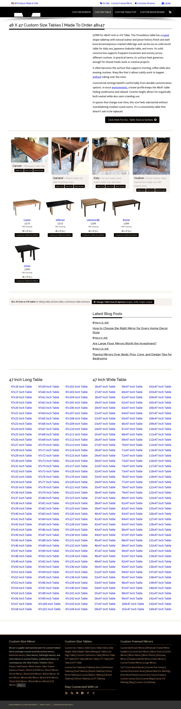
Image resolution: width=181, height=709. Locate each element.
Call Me (166, 3)
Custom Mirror (81, 12)
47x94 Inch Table (48, 572)
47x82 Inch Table (48, 508)
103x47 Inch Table (160, 392)
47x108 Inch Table (76, 418)
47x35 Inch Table (21, 487)
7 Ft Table (104, 658)
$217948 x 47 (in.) (27, 227)
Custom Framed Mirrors (131, 662)
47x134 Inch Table (76, 556)
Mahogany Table (98, 651)
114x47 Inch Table (160, 450)
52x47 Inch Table (105, 577)
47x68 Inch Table (48, 434)
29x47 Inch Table (105, 455)
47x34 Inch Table (21, 482)
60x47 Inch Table (132, 392)
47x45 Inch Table (21, 540)
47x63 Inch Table (48, 408)
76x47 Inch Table (132, 476)
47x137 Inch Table (76, 572)
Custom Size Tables (74, 647)
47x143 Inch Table (76, 604)
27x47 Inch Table (105, 445)
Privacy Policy (45, 705)
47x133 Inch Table (76, 551)
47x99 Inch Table (48, 598)
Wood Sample (38, 170)
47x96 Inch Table (48, 582)
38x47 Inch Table (105, 503)
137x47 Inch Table (160, 572)
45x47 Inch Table (105, 540)
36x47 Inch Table (105, 492)
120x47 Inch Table (160, 482)
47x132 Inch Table (76, 545)
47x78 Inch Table (48, 487)
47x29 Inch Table (21, 455)
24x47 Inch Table (105, 429)
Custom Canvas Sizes (130, 678)
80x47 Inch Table (132, 498)
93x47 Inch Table (132, 566)
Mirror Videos (135, 655)
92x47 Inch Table (132, 561)
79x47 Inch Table (132, 492)
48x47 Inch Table (105, 556)
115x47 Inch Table (160, 455)
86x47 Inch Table (132, 529)
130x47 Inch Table (160, 535)
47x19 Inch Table (21, 402)
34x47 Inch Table (105, 482)
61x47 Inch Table (132, 397)
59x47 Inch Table (132, 386)
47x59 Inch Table (48, 386)
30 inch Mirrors (51, 670)
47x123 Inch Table (76, 498)
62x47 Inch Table (132, 402)
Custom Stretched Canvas (132, 671)
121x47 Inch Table (160, 487)
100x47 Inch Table (133, 604)
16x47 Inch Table (105, 386)
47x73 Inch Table (48, 461)
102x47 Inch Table (160, 386)
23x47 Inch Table (105, 423)
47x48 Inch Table (21, 556)
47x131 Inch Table (76, 540)
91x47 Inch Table (132, 556)
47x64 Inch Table (48, 413)
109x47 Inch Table (160, 423)
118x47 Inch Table (160, 471)
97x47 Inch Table (132, 588)
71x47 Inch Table (132, 450)
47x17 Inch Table (21, 392)
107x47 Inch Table (160, 413)
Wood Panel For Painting (158, 671)
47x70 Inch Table (48, 445)
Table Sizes (90, 647)
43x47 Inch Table (105, 529)
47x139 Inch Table (76, 582)
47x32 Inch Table (21, 471)
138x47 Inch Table (160, 577)
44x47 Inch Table (105, 535)
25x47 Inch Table (105, 434)
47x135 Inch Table (76, 561)
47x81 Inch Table (48, 503)
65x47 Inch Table (132, 418)
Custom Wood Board (152, 12)
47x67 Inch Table (48, 429)
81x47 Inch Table (132, 503)
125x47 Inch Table (160, 508)
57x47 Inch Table (105, 604)
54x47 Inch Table (105, 588)
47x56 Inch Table (21, 598)
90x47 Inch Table (132, 551)
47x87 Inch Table (48, 535)
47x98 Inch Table (48, 593)
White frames (35, 666)
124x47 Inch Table (160, 503)
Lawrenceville (93, 219)
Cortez (27, 265)
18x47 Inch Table (105, 397)
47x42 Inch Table (21, 524)
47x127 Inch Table (76, 519)
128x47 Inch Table (160, 524)
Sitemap (151, 682)
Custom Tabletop (125, 12)
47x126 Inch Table (76, 513)
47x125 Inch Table (76, 508)
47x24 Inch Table (21, 429)
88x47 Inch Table (132, 540)
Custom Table (103, 12)
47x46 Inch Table (21, 545)
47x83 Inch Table (48, 513)
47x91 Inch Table (48, 556)
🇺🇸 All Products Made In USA (24, 3)
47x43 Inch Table (21, 529)
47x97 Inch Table (48, 588)
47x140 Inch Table (76, 588)
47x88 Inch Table (48, 540)
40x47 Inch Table (105, 513)
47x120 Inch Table (76, 482)
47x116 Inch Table (76, 461)
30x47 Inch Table (105, 461)
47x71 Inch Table (48, 450)
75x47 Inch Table (132, 471)
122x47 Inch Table (160, 492)
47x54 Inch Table (21, 588)
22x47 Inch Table (105, 418)
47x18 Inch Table (21, 397)
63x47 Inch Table (132, 408)
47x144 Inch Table (76, 609)
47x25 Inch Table (21, 434)
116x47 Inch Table (160, 461)
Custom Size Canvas (155, 667)
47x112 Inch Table (76, 439)
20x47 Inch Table (105, 408)
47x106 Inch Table (76, 408)
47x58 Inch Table (21, 609)
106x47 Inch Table (160, 408)
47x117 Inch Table (76, 466)
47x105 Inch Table (76, 402)
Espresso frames (17, 670)
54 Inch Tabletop (82, 678)
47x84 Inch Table (48, 519)
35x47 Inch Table (105, 487)
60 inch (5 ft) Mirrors (49, 677)
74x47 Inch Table (132, 466)
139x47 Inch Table (160, 582)
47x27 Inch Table (21, 445)
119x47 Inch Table (160, 476)
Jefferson (60, 219)
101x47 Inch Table (133, 609)
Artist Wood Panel (128, 674)
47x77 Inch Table (48, 482)
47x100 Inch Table (49, 604)
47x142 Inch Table (76, 598)
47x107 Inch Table (76, 413)
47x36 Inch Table (21, 492)
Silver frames (48, 666)
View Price (28, 170)
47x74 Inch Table (48, 466)
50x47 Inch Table (105, 566)
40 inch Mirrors (49, 673)
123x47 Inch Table (160, 498)
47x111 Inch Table (76, 434)
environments (119, 87)
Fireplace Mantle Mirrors (140, 658)
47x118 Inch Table (76, 471)
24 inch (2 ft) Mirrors (35, 670)
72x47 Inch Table (132, 455)
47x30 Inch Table (21, 461)
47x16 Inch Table (21, 386)
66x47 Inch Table (132, 423)
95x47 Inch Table (132, 577)
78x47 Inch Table (132, 487)
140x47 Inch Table (160, 588)
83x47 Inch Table (132, 513)
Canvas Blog (147, 678)
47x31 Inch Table (21, 466)
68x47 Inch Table (132, 434)
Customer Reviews (145, 3)
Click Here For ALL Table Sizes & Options (132, 119)
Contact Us (140, 682)
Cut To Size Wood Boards (132, 667)
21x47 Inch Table (105, 413)
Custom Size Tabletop (75, 667)
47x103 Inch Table (76, 392)
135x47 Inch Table (160, 561)
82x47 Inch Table (132, 508)
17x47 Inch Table (105, 392)
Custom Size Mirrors (140, 651)
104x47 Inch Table (160, 397)
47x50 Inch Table (21, 566)
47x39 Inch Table (21, 508)
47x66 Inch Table (48, 423)
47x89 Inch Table (48, 545)
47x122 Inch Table (76, 492)
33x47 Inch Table (105, 476)
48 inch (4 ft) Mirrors (30, 677)
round (165, 35)
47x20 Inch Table (21, 408)
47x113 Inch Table (76, 445)
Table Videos (103, 647)
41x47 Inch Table (105, 519)
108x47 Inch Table (160, 418)
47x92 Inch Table (48, 561)
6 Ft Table (80, 658)
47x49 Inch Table (21, 561)
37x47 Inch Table (105, 498)
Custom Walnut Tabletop (92, 674)
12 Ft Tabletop (98, 678)
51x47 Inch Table (105, 572)
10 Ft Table (76, 662)
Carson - (28, 165)
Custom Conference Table (89, 655)
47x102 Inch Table (76, 386)
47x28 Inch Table (21, 450)
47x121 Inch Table (76, 487)
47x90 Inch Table (48, 551)
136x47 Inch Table (160, 566)
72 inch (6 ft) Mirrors (18, 681)
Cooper (27, 219)
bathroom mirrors (17, 655)
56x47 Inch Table (105, 598)
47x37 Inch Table (21, 498)
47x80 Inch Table (48, 498)
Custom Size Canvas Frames (152, 674)
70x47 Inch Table (132, 445)
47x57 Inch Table (21, 604)
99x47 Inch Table (132, 598)
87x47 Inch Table (132, 535)
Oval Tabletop (81, 671)
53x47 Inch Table (105, 582)
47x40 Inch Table (21, 513)
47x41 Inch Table (21, 519)
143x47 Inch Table (160, 604)
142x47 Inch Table (160, 598)
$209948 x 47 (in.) (126, 227)
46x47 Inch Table (105, 545)
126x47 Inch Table (160, 513)
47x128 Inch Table (76, 524)
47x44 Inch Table (21, 535)
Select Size (19, 170)
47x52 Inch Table (21, 577)
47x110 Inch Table (76, 429)
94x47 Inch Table (132, 572)
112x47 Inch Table (160, 439)
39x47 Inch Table (105, 508)
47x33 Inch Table (21, 476)
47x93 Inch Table (48, 566)
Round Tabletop (96, 671)
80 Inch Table (92, 658)
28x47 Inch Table (105, 450)
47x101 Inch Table (49, 609)
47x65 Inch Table (48, 418)
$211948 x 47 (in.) (60, 227)
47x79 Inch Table (48, 492)
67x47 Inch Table (132, 429)
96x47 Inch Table (132, 582)
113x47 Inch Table (160, 445)
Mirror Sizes (156, 651)
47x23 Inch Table (21, 423)
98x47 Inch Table (132, 593)
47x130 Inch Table (76, 535)
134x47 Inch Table (160, 556)
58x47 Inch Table (105, 609)
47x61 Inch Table (48, 397)
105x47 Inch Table (160, 402)
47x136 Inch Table (76, 566)
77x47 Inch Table (132, 482)
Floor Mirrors (158, 658)
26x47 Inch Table (105, 439)
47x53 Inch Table (21, 582)
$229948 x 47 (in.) (93, 227)
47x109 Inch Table (76, 423)
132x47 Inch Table (160, 545)
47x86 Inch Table (48, 529)
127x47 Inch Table (160, 519)
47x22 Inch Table (21, 418)
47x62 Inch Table (48, 402)
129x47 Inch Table (160, 529)
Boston (126, 219)
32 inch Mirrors (16, 673)
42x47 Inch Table (105, 524)
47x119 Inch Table (76, 476)
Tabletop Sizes (94, 667)
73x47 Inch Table (132, 461)
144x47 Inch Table (160, 609)
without (97, 77)
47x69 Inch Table (48, 439)
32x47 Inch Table (105, 471)
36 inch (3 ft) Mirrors (32, 673)
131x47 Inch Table (160, 540)
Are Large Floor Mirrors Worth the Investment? (124, 343)
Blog (132, 682)
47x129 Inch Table (76, 529)
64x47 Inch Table (132, 413)
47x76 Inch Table (48, 476)
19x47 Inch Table (105, 402)
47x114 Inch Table (76, 450)
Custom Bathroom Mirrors (132, 647)
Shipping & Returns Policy (63, 705)
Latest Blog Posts (107, 314)
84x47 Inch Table (132, 519)
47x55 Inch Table (21, 593)
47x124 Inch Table (76, 503)
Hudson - (150, 181)
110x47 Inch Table (160, 429)
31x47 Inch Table (105, 466)
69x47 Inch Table (132, 439)
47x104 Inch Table (76, 397)
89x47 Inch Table (132, 545)
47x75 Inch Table (48, 471)
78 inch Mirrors (35, 681)
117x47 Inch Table (160, 466)
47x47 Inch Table (21, 551)
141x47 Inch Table (160, 593)
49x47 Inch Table (105, 561)
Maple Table (83, 651)
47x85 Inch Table (48, 524)
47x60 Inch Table (48, 392)
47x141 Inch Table (76, 593)
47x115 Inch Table (76, 455)
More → (21, 685)
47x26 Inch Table (21, 439)
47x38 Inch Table (21, 503)
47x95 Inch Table (48, 577)
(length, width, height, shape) (123, 302)
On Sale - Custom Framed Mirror (116, 3)
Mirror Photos (148, 655)
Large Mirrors (150, 662)
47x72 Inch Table (48, 455)
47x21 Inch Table (21, 413)
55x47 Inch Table (105, 593)
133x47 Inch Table (160, 551)
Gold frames (22, 666)
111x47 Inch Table (160, 434)
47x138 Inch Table (76, 577)
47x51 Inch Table (21, 572)
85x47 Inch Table (132, 524)
